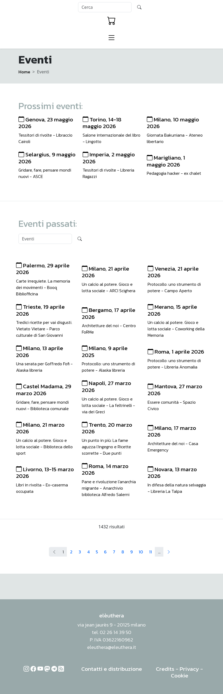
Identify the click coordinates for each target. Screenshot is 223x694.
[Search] (105, 7)
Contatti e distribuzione (111, 669)
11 (150, 552)
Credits (165, 669)
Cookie (179, 675)
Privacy (189, 669)
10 (141, 552)
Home (24, 72)
